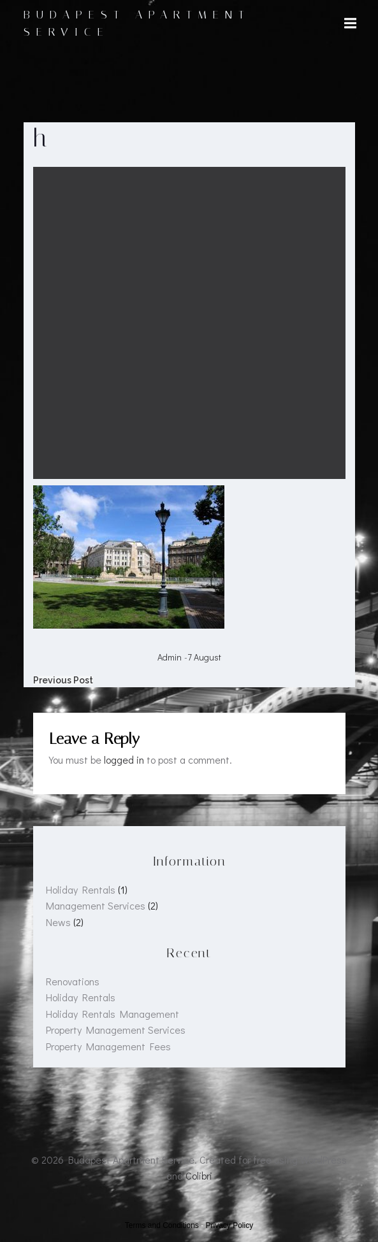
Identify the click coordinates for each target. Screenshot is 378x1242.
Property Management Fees (108, 1046)
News (58, 922)
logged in (124, 759)
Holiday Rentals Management (112, 1013)
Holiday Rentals (80, 889)
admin (169, 657)
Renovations (72, 981)
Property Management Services (115, 1029)
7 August (204, 657)
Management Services (95, 905)
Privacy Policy (230, 1225)
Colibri (198, 1175)
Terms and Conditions (162, 1225)
